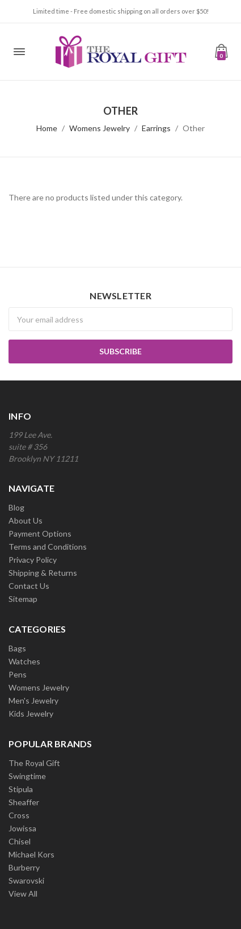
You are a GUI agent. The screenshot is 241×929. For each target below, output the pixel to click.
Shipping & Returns (43, 573)
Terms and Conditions (48, 546)
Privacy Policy (33, 559)
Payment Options (40, 533)
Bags (17, 648)
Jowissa (22, 828)
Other (194, 128)
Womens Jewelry (99, 128)
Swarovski (26, 880)
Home (46, 128)
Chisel (20, 841)
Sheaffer (24, 802)
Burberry (24, 867)
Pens (18, 674)
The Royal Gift (34, 763)
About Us (26, 520)
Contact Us (29, 586)
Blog (16, 507)
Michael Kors (31, 854)
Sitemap (23, 599)
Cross (19, 815)
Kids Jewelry (31, 713)
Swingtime (27, 776)
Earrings (156, 128)
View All (23, 893)
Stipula (21, 789)
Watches (24, 661)
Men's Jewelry (33, 700)
